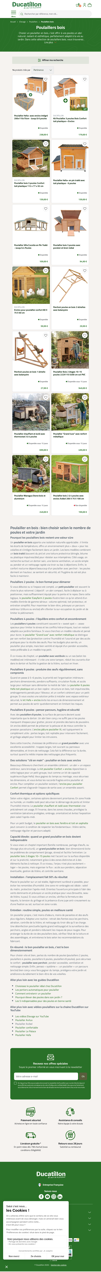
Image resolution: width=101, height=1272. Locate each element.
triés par (26, 70)
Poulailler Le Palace (25, 1031)
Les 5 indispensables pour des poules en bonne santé (43, 1001)
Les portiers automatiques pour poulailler (37, 990)
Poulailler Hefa (23, 1035)
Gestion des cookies (59, 1265)
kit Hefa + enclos (32, 700)
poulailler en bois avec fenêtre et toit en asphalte (62, 823)
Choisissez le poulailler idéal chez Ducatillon (38, 986)
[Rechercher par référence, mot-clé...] (55, 14)
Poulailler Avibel (23, 1024)
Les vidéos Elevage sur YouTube (32, 1016)
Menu (13, 14)
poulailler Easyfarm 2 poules (37, 598)
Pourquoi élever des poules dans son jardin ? (38, 997)
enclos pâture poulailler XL (48, 730)
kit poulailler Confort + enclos (55, 769)
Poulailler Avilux (23, 1020)
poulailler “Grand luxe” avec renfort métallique (49, 635)
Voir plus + (18, 1092)
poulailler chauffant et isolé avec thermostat (57, 806)
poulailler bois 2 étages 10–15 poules (30, 856)
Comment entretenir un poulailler (33, 994)
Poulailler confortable (26, 1028)
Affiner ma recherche (52, 60)
